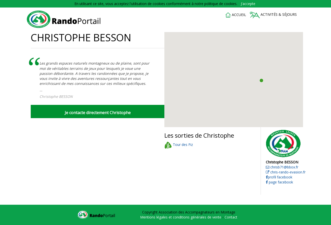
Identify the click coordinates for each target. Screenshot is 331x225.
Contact (231, 217)
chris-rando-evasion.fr (286, 172)
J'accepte (248, 3)
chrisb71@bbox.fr (282, 167)
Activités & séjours (273, 15)
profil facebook (279, 177)
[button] (261, 80)
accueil (235, 15)
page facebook (279, 182)
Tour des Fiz (178, 144)
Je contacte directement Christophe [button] (98, 112)
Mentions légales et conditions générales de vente (181, 217)
